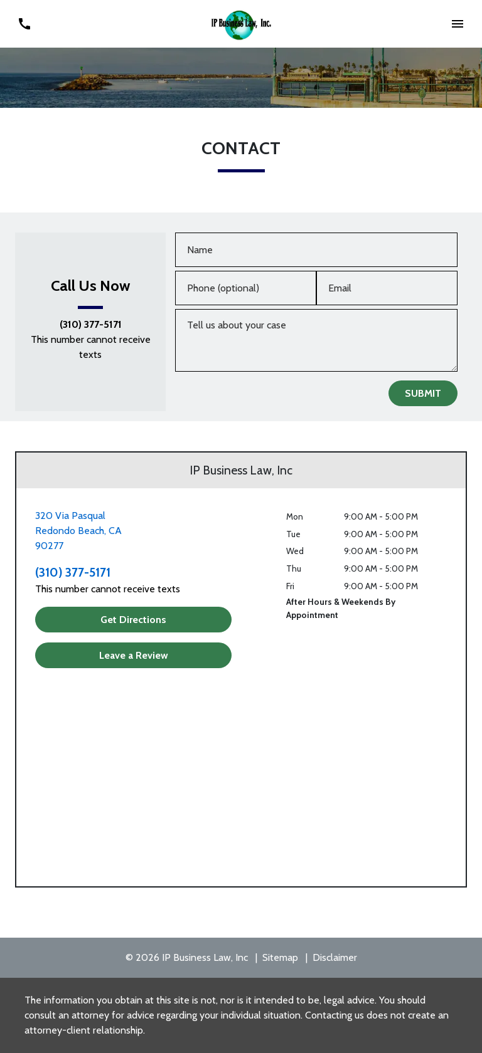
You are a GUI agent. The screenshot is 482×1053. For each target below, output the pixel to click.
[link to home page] (241, 23)
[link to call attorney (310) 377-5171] (24, 23)
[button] (458, 23)
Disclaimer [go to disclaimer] (335, 957)
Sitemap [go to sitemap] (280, 957)
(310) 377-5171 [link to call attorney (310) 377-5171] (91, 324)
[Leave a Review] (133, 655)
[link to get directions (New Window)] (133, 530)
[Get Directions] (133, 619)
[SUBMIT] (423, 393)
